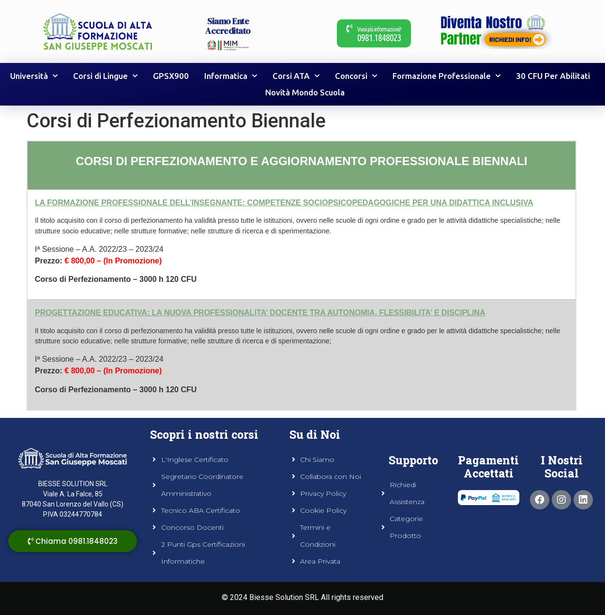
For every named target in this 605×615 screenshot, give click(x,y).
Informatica (230, 76)
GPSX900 (171, 75)
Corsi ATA (295, 76)
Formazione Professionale (446, 76)
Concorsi (356, 76)
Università (34, 76)
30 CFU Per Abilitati (553, 75)
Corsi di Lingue (105, 76)
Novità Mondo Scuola (305, 92)
